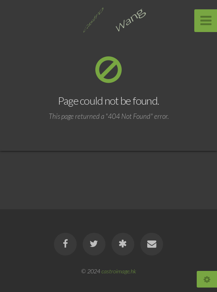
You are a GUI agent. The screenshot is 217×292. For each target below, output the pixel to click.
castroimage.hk (118, 271)
